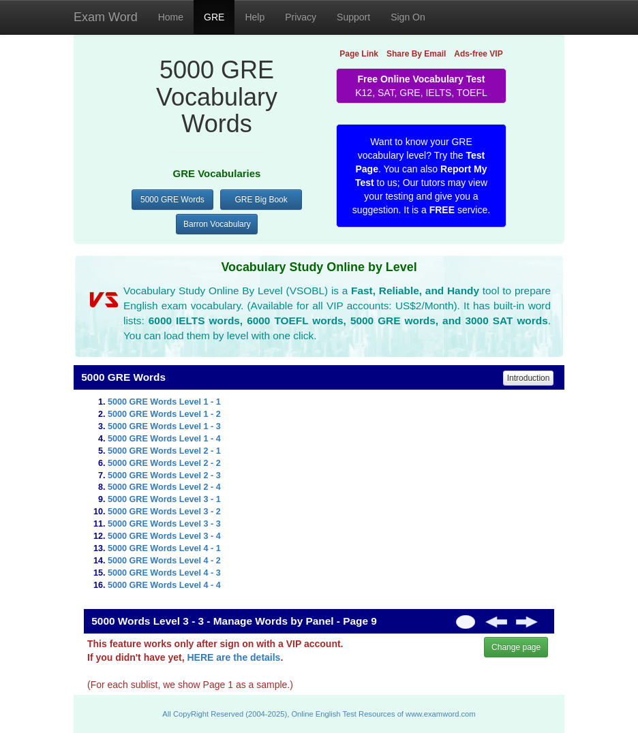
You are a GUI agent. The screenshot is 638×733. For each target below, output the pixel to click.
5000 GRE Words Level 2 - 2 (164, 463)
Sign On (408, 17)
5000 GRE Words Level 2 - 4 (164, 487)
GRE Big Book (260, 199)
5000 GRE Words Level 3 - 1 (164, 499)
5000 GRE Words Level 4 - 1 (164, 548)
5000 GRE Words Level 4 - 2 (164, 560)
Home (170, 17)
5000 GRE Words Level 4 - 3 (164, 573)
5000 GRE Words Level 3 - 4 (164, 536)
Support (353, 17)
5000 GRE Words (172, 199)
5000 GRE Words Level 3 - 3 (164, 524)
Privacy (300, 17)
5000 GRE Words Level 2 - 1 (164, 451)
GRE (214, 17)
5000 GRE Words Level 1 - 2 (164, 414)
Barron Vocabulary (217, 224)
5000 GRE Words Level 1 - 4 (164, 438)
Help (254, 17)
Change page (516, 647)
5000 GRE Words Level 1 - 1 (164, 402)
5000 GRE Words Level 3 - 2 (164, 511)
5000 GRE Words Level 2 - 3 (164, 475)
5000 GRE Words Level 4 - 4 (164, 585)
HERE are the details (233, 657)
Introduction (528, 378)
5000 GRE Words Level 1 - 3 (164, 426)
